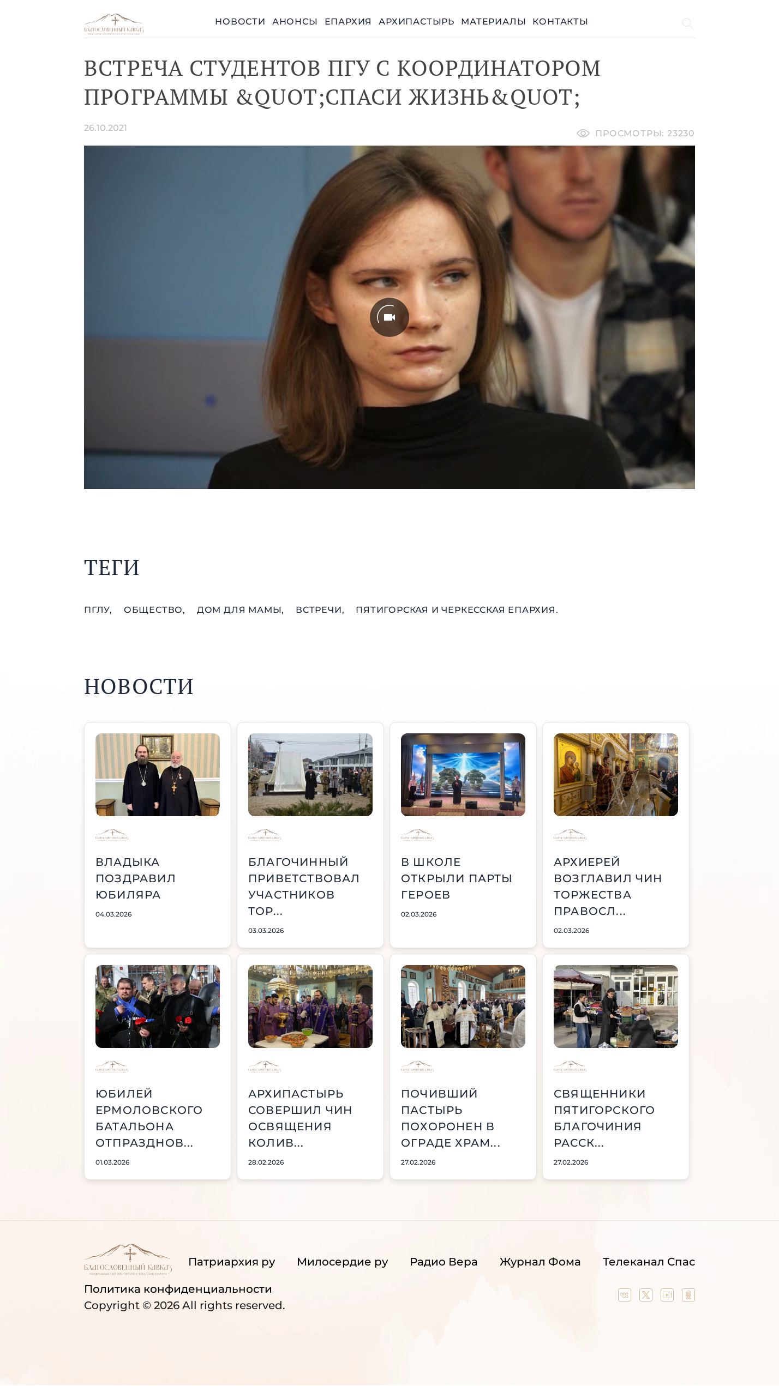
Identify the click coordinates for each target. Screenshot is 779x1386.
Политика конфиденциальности (178, 1288)
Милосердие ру (342, 1261)
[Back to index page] (113, 32)
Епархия (349, 21)
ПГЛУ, (99, 610)
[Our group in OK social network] (688, 1297)
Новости (240, 21)
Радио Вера (444, 1261)
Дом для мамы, (242, 610)
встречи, (321, 610)
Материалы (493, 21)
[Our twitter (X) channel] (647, 1297)
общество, (156, 610)
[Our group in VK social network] (626, 1297)
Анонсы (295, 21)
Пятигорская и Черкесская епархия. (457, 610)
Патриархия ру (231, 1261)
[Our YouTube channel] (668, 1297)
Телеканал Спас (649, 1261)
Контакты (560, 21)
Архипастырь (416, 21)
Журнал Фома (540, 1261)
